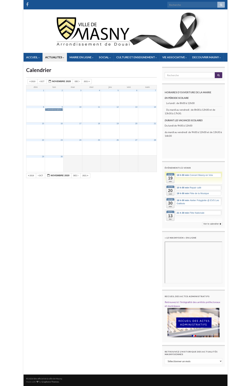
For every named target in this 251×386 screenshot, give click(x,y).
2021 (87, 81)
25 (99, 140)
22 (43, 140)
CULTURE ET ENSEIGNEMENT (136, 57)
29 (43, 157)
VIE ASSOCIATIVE (174, 57)
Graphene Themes (50, 381)
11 (99, 107)
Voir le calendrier (212, 224)
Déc (77, 81)
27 (136, 140)
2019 (32, 81)
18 (99, 123)
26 (118, 140)
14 (155, 107)
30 (62, 157)
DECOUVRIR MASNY (206, 57)
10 (80, 107)
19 (118, 123)
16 (62, 123)
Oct (42, 81)
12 (118, 107)
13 (136, 107)
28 (155, 140)
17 (80, 123)
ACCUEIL (33, 57)
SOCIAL (105, 57)
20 (136, 123)
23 (62, 140)
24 (80, 140)
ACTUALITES (54, 57)
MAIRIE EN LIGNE (81, 57)
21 (155, 123)
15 (43, 123)
